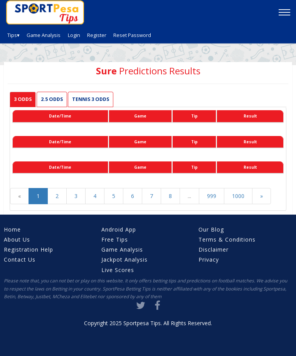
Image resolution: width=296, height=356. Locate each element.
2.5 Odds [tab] (52, 99)
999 (211, 196)
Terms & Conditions (227, 239)
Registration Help (28, 249)
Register (96, 35)
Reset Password (132, 35)
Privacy (208, 259)
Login (74, 35)
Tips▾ (13, 35)
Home (12, 229)
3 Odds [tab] (23, 99)
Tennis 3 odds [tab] (90, 99)
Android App (118, 229)
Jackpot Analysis (124, 259)
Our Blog (211, 229)
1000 (238, 196)
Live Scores (117, 270)
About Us (17, 239)
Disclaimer (213, 249)
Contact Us (19, 259)
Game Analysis (44, 35)
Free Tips (114, 239)
